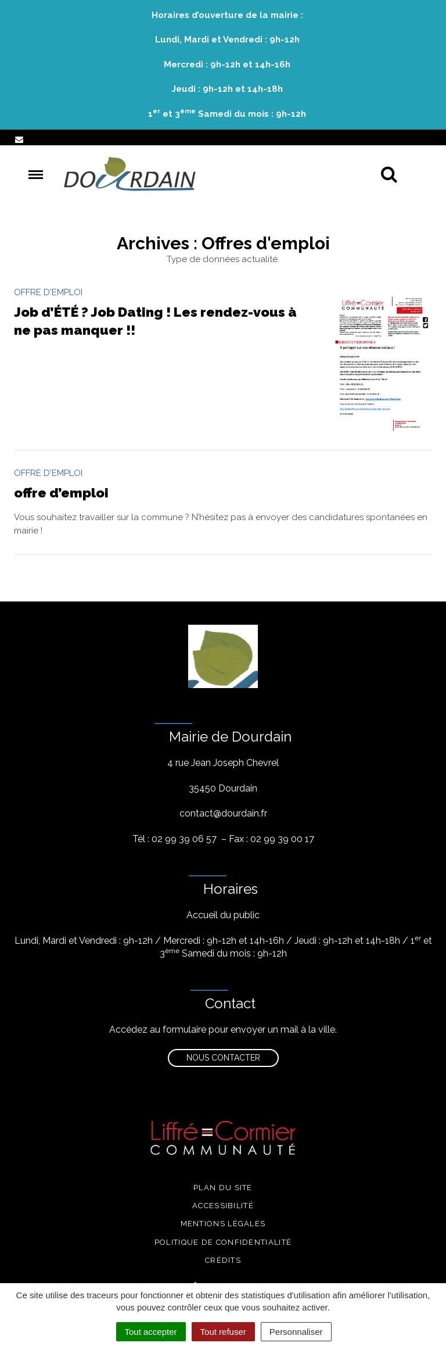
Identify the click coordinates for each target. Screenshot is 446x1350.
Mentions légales (223, 1223)
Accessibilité (223, 1205)
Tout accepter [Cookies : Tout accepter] (151, 1332)
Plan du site (223, 1187)
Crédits (223, 1260)
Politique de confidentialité (223, 1242)
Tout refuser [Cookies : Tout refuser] (223, 1332)
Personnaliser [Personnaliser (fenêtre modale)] (296, 1332)
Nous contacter (223, 1057)
